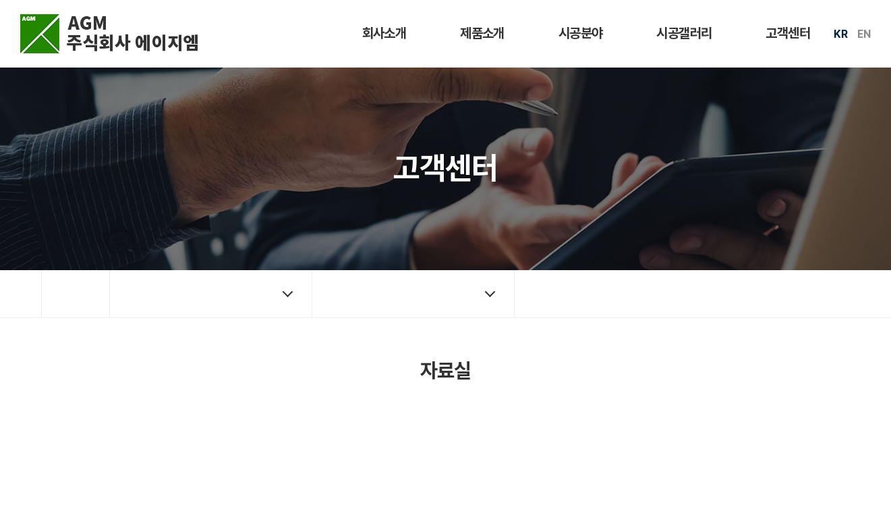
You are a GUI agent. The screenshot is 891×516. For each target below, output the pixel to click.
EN (864, 34)
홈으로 (75, 293)
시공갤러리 (684, 33)
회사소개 (384, 33)
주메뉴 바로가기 (0, 0)
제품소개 (482, 33)
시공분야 (580, 33)
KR (841, 34)
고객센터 (788, 33)
